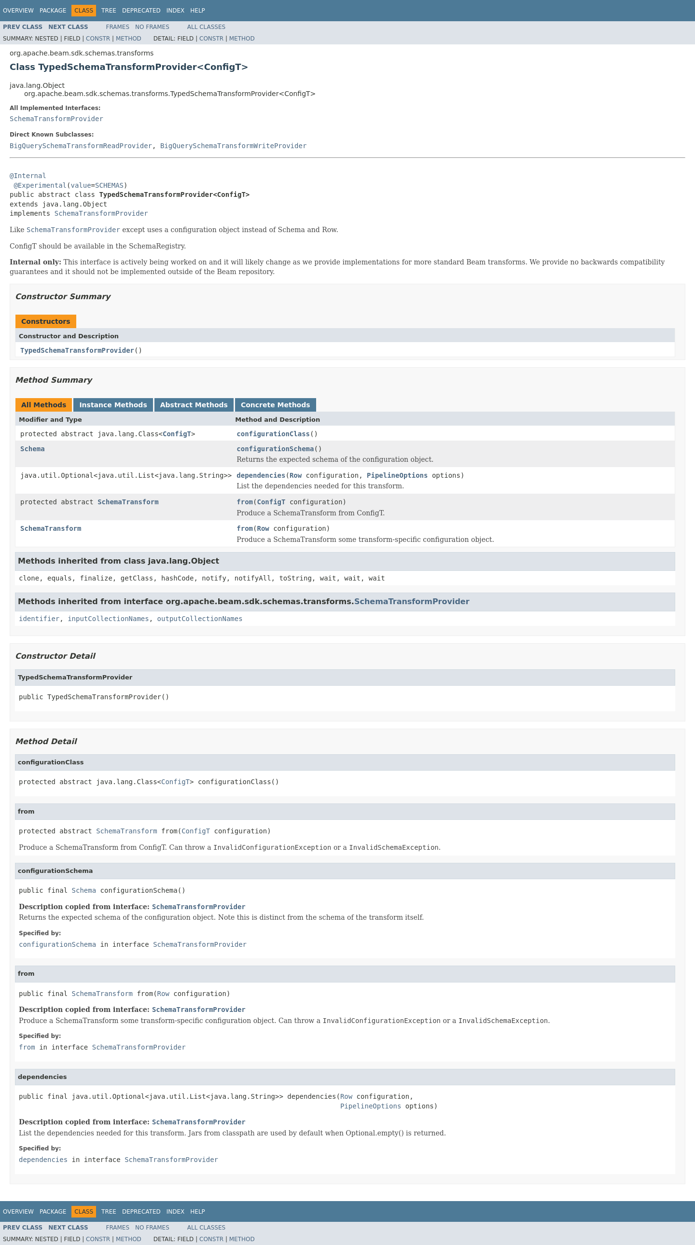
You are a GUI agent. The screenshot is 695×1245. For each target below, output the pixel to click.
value (80, 185)
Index (176, 10)
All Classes (206, 27)
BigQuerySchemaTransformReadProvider (81, 146)
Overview (18, 10)
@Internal (28, 176)
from (244, 502)
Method (128, 38)
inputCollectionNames (108, 618)
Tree (108, 10)
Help (197, 10)
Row (296, 475)
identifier (39, 618)
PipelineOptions (397, 475)
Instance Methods (113, 405)
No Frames (152, 27)
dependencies (260, 475)
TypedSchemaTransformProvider (77, 350)
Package (53, 10)
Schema (32, 449)
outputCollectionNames (200, 618)
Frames (118, 27)
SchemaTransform (127, 502)
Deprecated (141, 10)
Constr (98, 38)
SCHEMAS (109, 185)
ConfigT (177, 434)
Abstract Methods (194, 405)
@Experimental (40, 185)
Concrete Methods (275, 405)
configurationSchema (275, 449)
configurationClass (273, 434)
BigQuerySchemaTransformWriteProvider (233, 146)
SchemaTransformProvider (56, 119)
